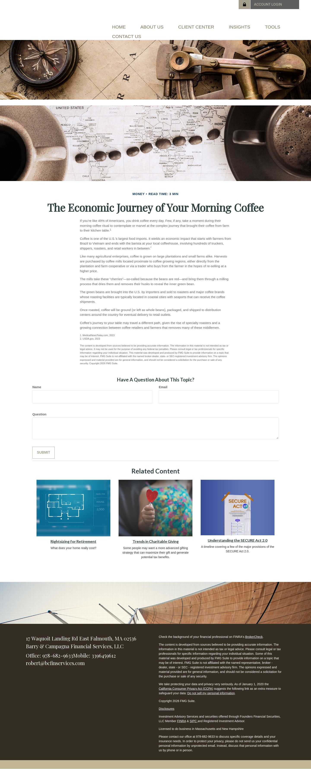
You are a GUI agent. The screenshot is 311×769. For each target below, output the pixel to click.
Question (39, 414)
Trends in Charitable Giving (156, 541)
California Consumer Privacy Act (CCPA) (186, 688)
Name (36, 387)
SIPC (194, 721)
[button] (152, 27)
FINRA (181, 721)
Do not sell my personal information (211, 693)
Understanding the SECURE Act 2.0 (237, 540)
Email (163, 387)
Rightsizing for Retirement (73, 541)
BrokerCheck (254, 637)
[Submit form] (43, 453)
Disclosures (166, 708)
